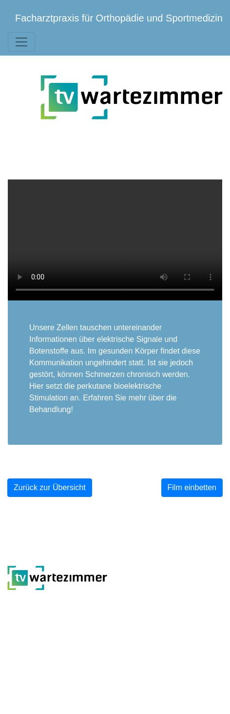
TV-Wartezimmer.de (69, 603)
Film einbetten (192, 487)
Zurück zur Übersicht (50, 487)
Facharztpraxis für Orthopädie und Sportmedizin (119, 18)
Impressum (203, 646)
